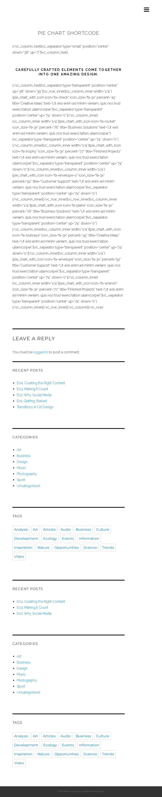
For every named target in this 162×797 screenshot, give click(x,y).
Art (19, 450)
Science (90, 547)
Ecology (50, 538)
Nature (43, 547)
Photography (27, 474)
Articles (49, 529)
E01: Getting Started (32, 401)
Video (19, 556)
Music (21, 468)
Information (89, 538)
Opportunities (66, 547)
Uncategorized (28, 486)
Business (24, 456)
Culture (102, 529)
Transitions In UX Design (35, 407)
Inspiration (23, 547)
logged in (40, 352)
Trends (108, 547)
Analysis (21, 529)
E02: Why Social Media (34, 395)
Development (26, 538)
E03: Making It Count (32, 389)
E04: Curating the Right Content (41, 383)
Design (22, 462)
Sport (21, 480)
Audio (66, 529)
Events (68, 538)
